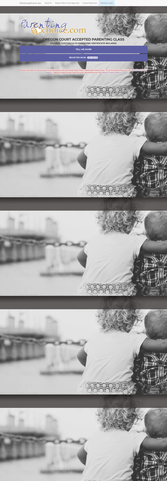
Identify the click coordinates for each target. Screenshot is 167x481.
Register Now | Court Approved (67, 5)
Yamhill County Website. (112, 72)
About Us (48, 5)
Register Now (83, 57)
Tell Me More (83, 49)
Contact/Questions (89, 5)
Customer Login (106, 5)
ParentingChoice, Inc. (30, 5)
